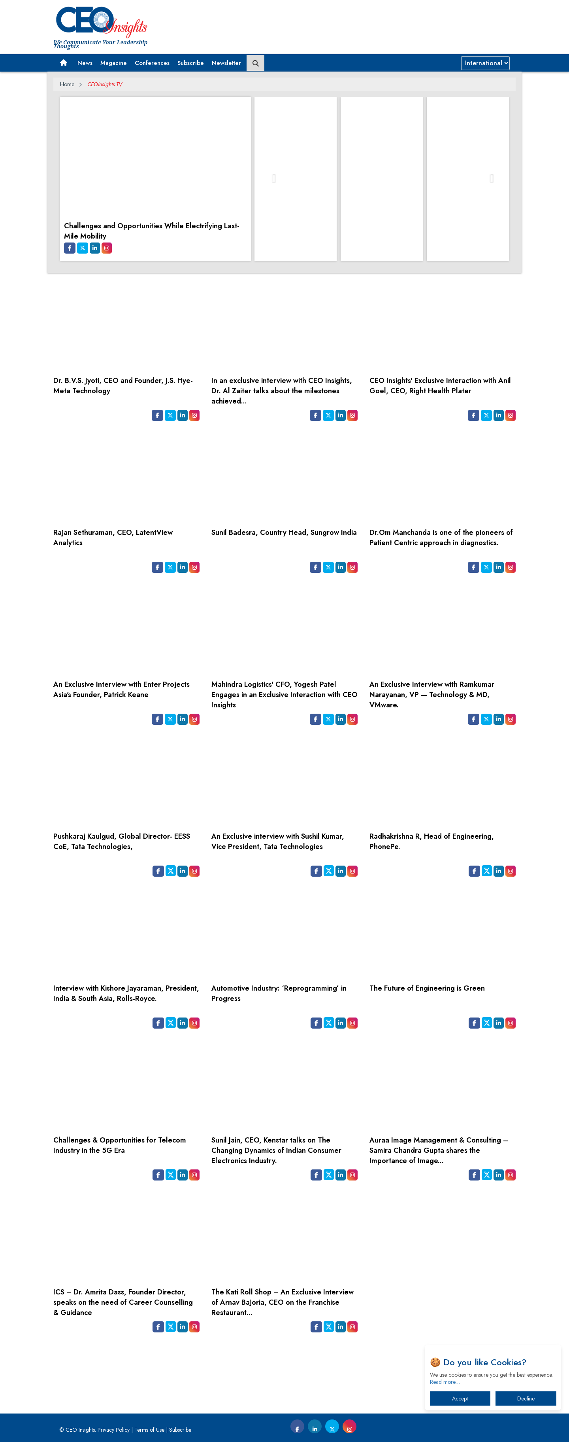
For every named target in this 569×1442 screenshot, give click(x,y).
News (84, 63)
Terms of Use (149, 1430)
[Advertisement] (284, 1370)
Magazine (113, 63)
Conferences (152, 63)
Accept (460, 1398)
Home (67, 84)
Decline (526, 1398)
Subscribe (190, 63)
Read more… (445, 1382)
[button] (63, 63)
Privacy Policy (114, 1430)
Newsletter (226, 63)
